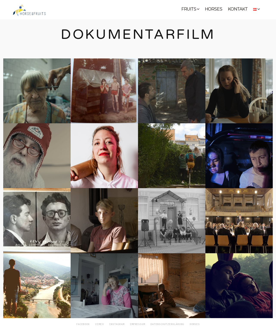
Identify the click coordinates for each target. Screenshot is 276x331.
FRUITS (188, 9)
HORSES (213, 9)
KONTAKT (238, 9)
